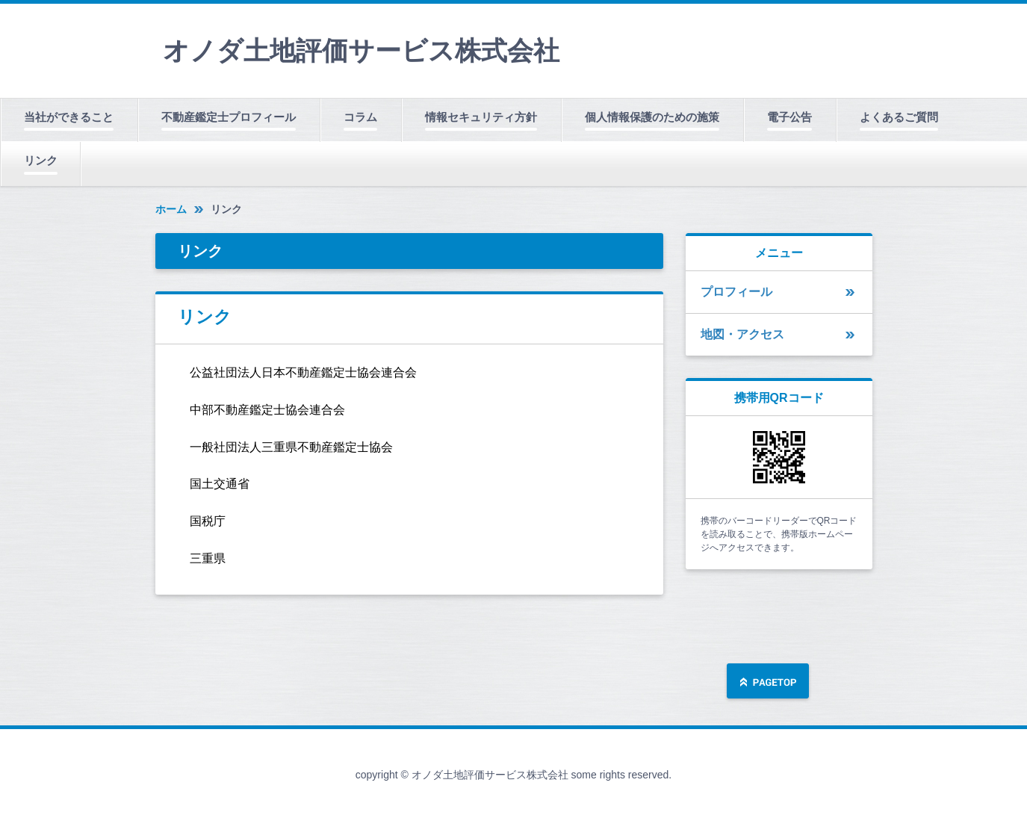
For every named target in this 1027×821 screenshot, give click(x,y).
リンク (41, 160)
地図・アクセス (742, 334)
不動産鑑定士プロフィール (228, 117)
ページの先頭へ (768, 682)
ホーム (171, 209)
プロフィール (736, 291)
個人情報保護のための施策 (652, 117)
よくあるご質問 (899, 117)
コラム (360, 117)
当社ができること (69, 117)
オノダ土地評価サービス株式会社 (361, 50)
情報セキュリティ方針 (481, 117)
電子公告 (789, 117)
